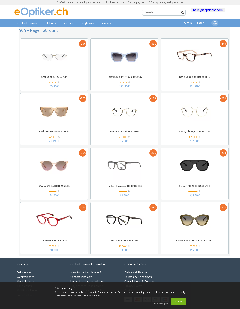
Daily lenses (24, 272)
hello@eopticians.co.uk (208, 10)
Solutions (50, 23)
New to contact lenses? (85, 272)
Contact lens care (81, 277)
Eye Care (67, 23)
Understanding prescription (87, 281)
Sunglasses (87, 23)
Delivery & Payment (137, 272)
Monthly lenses (26, 281)
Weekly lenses (25, 277)
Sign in (188, 23)
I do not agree (161, 303)
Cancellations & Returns (139, 281)
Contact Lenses (27, 23)
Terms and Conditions (138, 277)
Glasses (106, 23)
